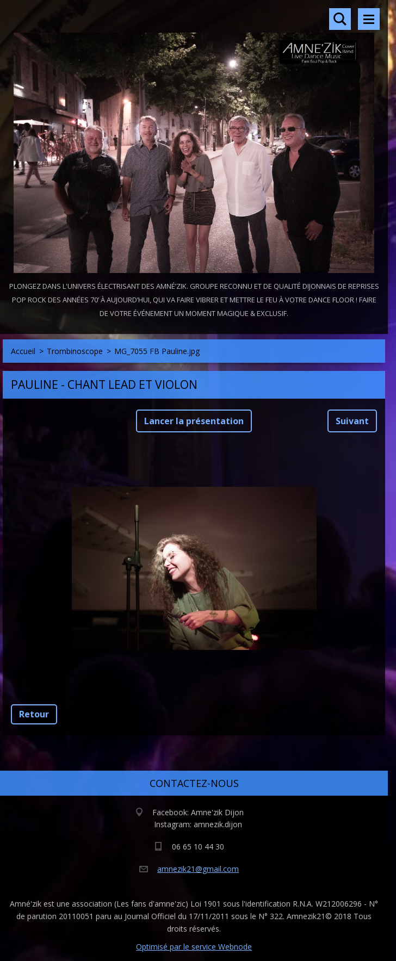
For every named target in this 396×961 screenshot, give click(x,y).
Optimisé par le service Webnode (194, 946)
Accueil (23, 351)
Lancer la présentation (194, 421)
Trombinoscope (75, 351)
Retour (34, 714)
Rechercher (340, 19)
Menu (369, 19)
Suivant (352, 421)
